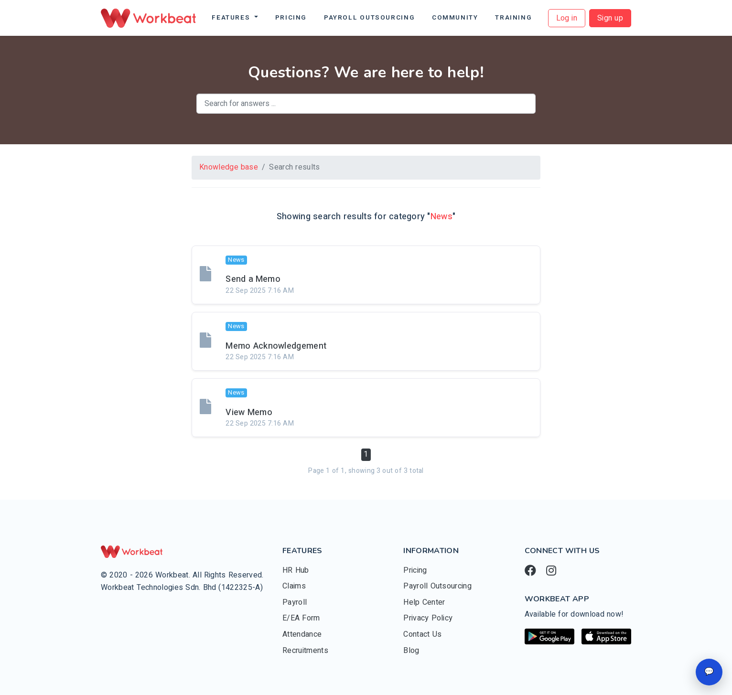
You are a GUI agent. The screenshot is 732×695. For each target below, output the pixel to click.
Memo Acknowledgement (276, 346)
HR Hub (295, 570)
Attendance (302, 634)
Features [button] (232, 17)
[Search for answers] (366, 104)
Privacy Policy (427, 618)
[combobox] (366, 104)
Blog (411, 650)
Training (513, 17)
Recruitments (305, 650)
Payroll (294, 602)
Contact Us (422, 634)
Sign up (610, 18)
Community (455, 17)
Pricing (291, 17)
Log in (567, 18)
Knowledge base (228, 167)
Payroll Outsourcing (369, 17)
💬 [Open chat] (709, 671)
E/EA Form (301, 618)
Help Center (424, 602)
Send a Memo (253, 279)
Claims (294, 586)
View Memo (249, 412)
